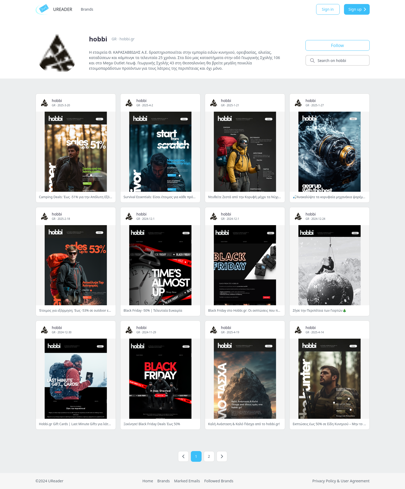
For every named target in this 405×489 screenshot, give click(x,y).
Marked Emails (187, 480)
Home (147, 480)
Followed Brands (218, 480)
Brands (87, 9)
